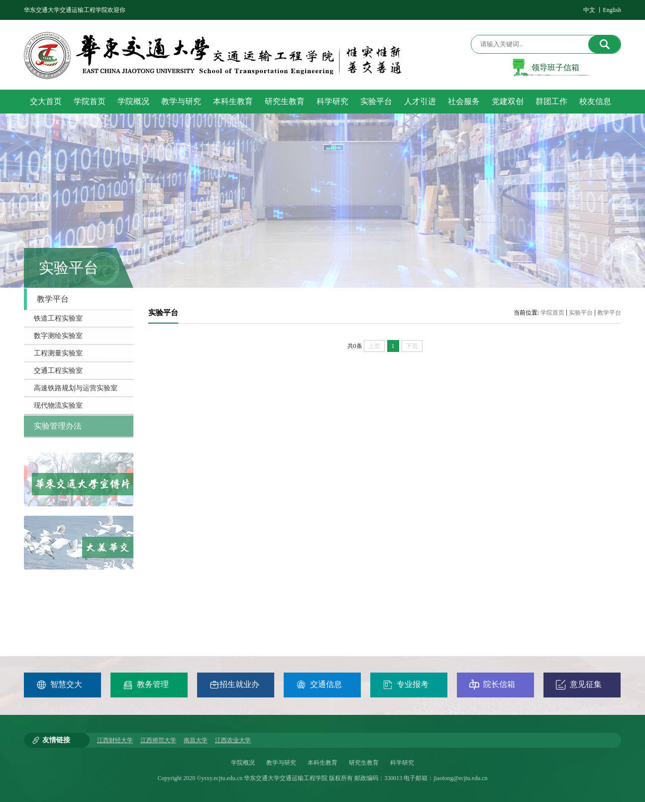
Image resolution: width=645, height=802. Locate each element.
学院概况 (243, 762)
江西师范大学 (158, 740)
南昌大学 (196, 740)
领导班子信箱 (555, 67)
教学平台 (609, 312)
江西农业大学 (233, 740)
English (612, 9)
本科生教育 (322, 762)
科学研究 (402, 762)
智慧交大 (59, 684)
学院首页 (552, 312)
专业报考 (406, 684)
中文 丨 (593, 9)
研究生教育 (364, 762)
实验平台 (581, 312)
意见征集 (579, 684)
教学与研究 (281, 762)
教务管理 (146, 684)
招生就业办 (234, 684)
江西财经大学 (115, 740)
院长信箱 (492, 684)
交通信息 (319, 684)
